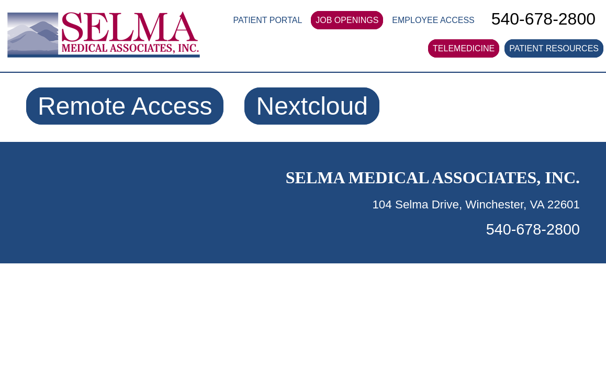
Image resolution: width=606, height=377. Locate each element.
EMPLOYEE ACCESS (433, 20)
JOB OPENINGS (347, 20)
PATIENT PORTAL (267, 20)
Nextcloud (311, 106)
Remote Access (125, 106)
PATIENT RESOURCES (554, 48)
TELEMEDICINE (464, 48)
